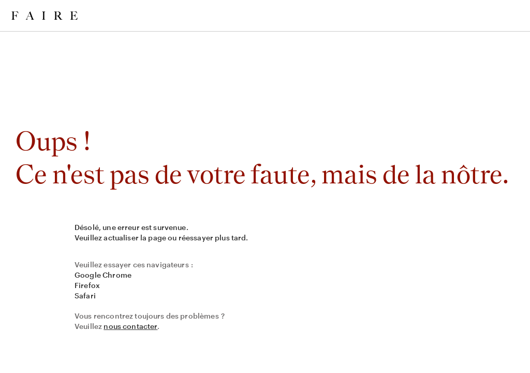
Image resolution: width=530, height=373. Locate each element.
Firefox (87, 285)
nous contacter (130, 326)
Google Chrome (103, 274)
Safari (85, 295)
